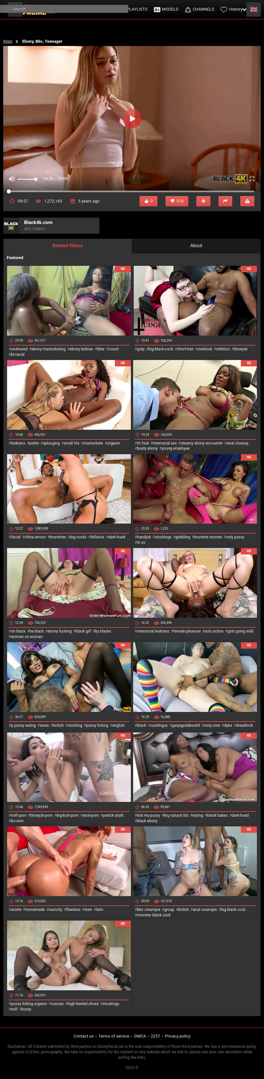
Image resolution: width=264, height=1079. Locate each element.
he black (37, 631)
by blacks (103, 631)
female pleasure (186, 631)
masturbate (93, 443)
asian (44, 725)
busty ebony (147, 448)
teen (88, 909)
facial (15, 537)
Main (8, 41)
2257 (155, 1036)
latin (99, 909)
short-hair (185, 349)
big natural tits (176, 815)
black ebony (147, 821)
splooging (51, 443)
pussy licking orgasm (29, 1004)
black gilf (83, 631)
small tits (72, 443)
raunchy (55, 909)
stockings (163, 537)
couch (113, 349)
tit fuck (143, 443)
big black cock (233, 909)
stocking (75, 725)
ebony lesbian (81, 349)
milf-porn (18, 815)
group (169, 909)
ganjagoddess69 (186, 725)
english (118, 725)
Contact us (83, 1036)
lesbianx (18, 443)
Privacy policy (177, 1036)
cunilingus (158, 725)
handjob (144, 537)
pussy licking (97, 725)
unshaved (19, 349)
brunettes (58, 537)
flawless (73, 909)
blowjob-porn (41, 815)
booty (26, 1009)
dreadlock (244, 725)
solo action (214, 631)
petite (34, 443)
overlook (205, 349)
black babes (217, 815)
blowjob (241, 349)
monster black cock (154, 915)
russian (57, 1004)
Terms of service (113, 1036)
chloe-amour (35, 537)
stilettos (223, 349)
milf (14, 1009)
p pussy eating (23, 725)
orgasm (113, 443)
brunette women (208, 537)
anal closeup (238, 443)
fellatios (97, 537)
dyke (228, 725)
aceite (16, 909)
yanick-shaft (113, 815)
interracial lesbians (153, 631)
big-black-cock (161, 349)
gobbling (182, 537)
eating (197, 815)
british (58, 725)
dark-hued (116, 537)
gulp (140, 349)
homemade (35, 909)
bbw (101, 349)
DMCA (140, 1036)
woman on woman (27, 636)
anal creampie (205, 909)
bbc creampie (148, 909)
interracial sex (165, 443)
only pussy (235, 537)
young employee (176, 448)
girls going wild (240, 631)
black (141, 725)
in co (141, 542)
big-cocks (78, 537)
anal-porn (91, 815)
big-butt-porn (68, 815)
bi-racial (17, 354)
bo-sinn (17, 821)
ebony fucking (60, 631)
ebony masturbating (48, 349)
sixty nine (212, 725)
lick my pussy (148, 815)
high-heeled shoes (83, 1004)
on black (18, 631)
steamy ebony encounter (202, 443)
